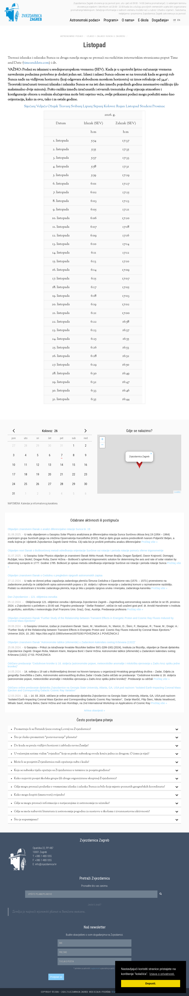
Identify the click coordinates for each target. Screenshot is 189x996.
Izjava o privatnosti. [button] (162, 974)
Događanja (159, 20)
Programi (110, 20)
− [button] (102, 445)
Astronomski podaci (84, 20)
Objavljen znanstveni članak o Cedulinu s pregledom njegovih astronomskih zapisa (55, 575)
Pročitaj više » (149, 541)
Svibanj (76, 106)
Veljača (41, 106)
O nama (127, 20)
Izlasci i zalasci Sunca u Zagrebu (106, 36)
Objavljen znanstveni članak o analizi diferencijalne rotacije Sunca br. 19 (49, 529)
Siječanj (29, 106)
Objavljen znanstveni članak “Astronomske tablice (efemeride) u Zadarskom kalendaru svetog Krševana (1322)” (71, 642)
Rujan (120, 106)
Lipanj (87, 106)
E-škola (143, 20)
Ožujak (53, 106)
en (178, 20)
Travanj (64, 106)
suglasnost (95, 968)
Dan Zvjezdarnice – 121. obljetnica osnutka (32, 596)
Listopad (132, 106)
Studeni (146, 106)
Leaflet (177, 492)
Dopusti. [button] (150, 983)
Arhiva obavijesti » (94, 710)
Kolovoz (109, 106)
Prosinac (158, 106)
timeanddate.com (36, 62)
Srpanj (98, 106)
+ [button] (102, 439)
